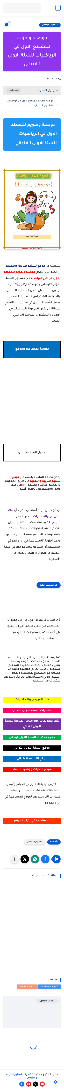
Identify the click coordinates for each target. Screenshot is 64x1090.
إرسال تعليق (47, 1001)
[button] (45, 859)
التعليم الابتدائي (50, 25)
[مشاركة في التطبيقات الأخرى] (14, 859)
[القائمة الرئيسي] (58, 8)
